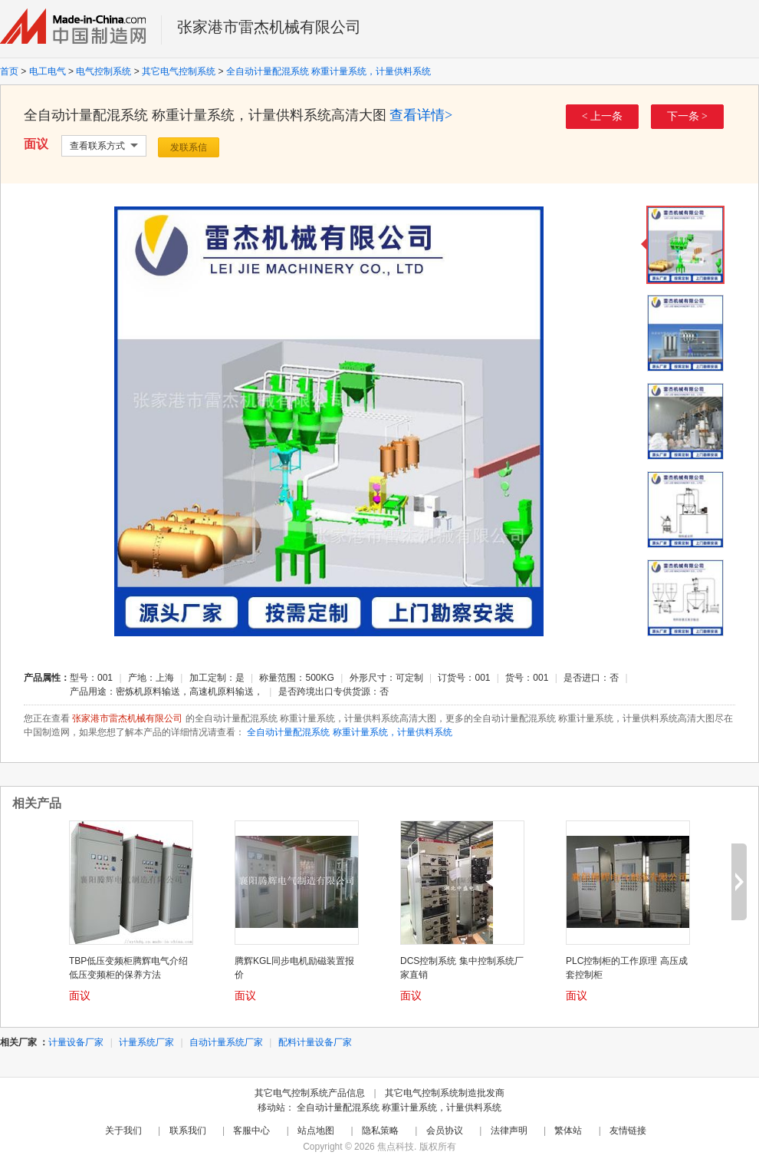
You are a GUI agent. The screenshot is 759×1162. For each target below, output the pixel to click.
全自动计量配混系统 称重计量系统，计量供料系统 (328, 71)
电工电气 (47, 71)
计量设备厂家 (76, 1042)
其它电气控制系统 (178, 71)
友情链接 (628, 1130)
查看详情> (420, 115)
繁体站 (568, 1130)
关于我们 (123, 1130)
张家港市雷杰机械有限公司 (269, 26)
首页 (9, 71)
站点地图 (315, 1130)
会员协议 (444, 1130)
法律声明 (509, 1130)
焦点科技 (395, 1146)
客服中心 (251, 1130)
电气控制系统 (103, 71)
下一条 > (687, 116)
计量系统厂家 (146, 1042)
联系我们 (187, 1130)
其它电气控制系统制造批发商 (444, 1093)
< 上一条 (602, 116)
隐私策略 (380, 1130)
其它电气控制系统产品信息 (310, 1093)
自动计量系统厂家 (226, 1042)
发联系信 (188, 147)
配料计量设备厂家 (315, 1042)
